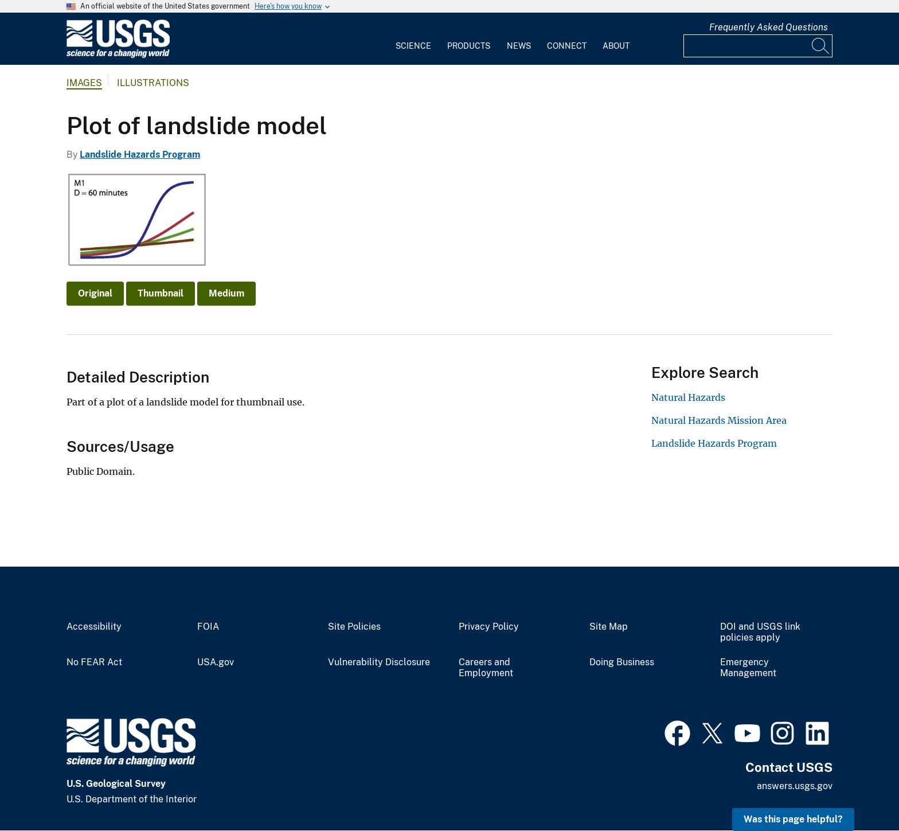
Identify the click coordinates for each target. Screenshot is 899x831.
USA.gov (215, 662)
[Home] (118, 55)
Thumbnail (160, 293)
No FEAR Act (94, 662)
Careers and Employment (486, 667)
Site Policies (354, 627)
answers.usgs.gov (794, 786)
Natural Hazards (688, 397)
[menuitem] (413, 38)
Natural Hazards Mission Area (719, 420)
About (616, 45)
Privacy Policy (489, 627)
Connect (567, 45)
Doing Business (621, 662)
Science (413, 45)
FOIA (208, 627)
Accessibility (94, 627)
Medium (226, 293)
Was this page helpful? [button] (793, 819)
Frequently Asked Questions (768, 27)
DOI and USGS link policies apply (760, 632)
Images (84, 82)
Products (468, 45)
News (519, 45)
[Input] (757, 45)
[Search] (821, 45)
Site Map (608, 627)
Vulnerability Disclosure (379, 662)
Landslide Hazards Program (140, 154)
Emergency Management (748, 667)
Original (95, 293)
